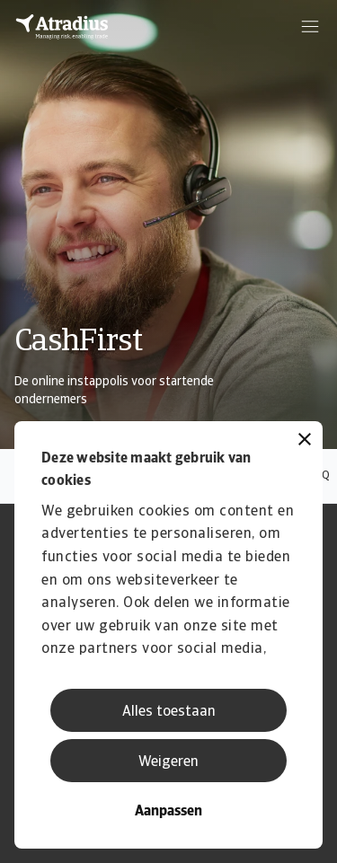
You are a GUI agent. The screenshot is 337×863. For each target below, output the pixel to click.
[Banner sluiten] (304, 441)
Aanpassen (168, 812)
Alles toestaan (169, 712)
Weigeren (168, 762)
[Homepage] (62, 27)
